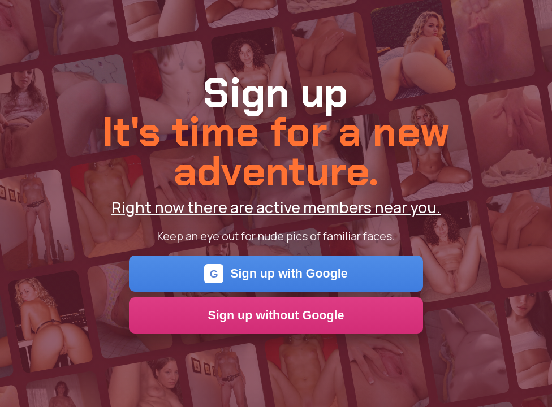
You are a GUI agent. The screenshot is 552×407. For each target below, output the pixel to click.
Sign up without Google (276, 315)
